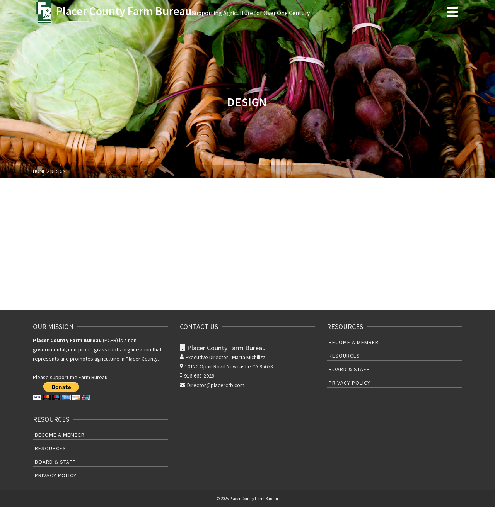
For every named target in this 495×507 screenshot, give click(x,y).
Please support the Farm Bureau (70, 377)
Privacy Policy (56, 475)
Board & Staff (55, 461)
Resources (50, 448)
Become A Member (60, 434)
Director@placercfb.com (212, 385)
